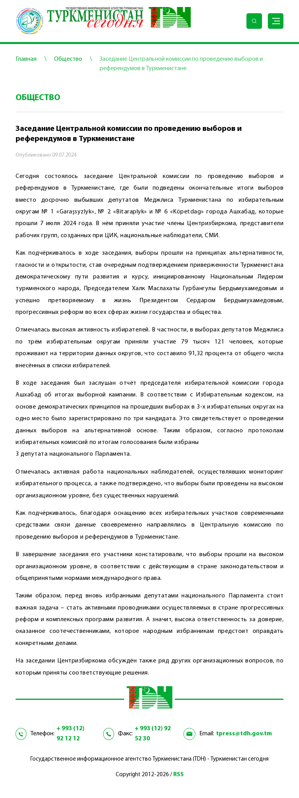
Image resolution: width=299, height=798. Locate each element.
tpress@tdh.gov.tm (244, 734)
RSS (178, 775)
